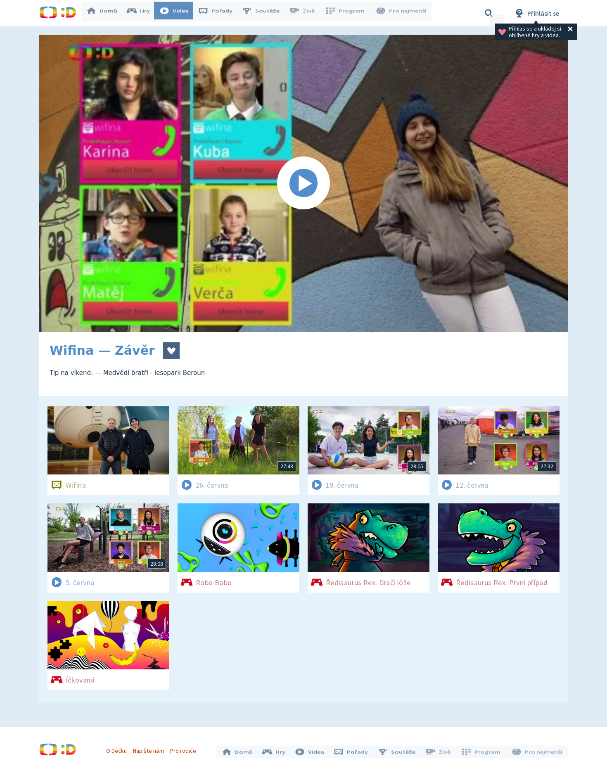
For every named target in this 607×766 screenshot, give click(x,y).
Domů (106, 13)
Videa (178, 13)
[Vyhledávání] (489, 13)
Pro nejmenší (402, 13)
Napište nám (150, 748)
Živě (305, 13)
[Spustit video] (303, 183)
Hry (142, 13)
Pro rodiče (185, 748)
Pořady (219, 13)
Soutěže (264, 13)
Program (347, 13)
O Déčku (118, 748)
